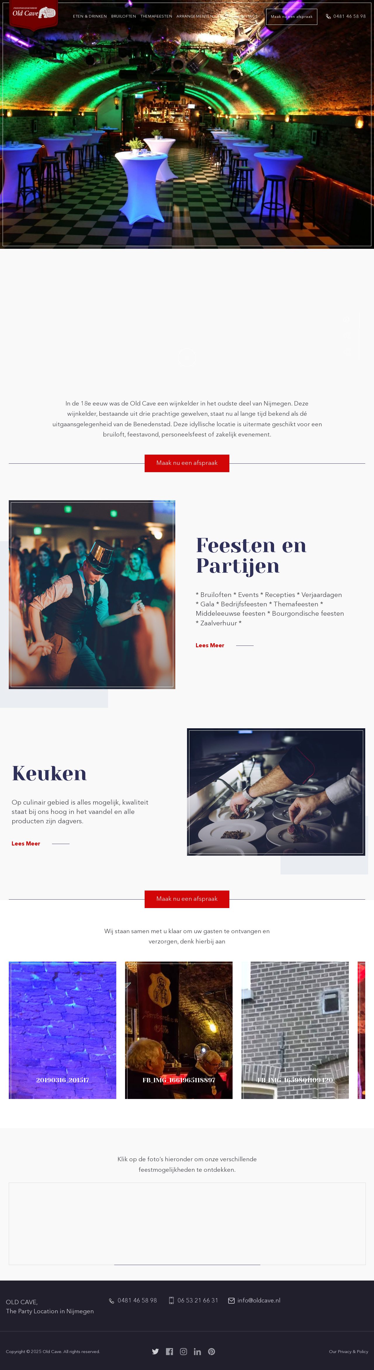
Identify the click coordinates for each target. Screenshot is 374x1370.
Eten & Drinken (90, 16)
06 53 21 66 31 (198, 1301)
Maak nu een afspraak (292, 17)
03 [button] (346, 353)
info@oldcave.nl (259, 1301)
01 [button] (346, 320)
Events (225, 16)
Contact (248, 16)
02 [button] (346, 336)
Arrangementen (194, 16)
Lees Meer (210, 646)
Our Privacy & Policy (348, 1352)
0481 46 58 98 (349, 17)
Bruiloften (123, 16)
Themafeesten (156, 16)
